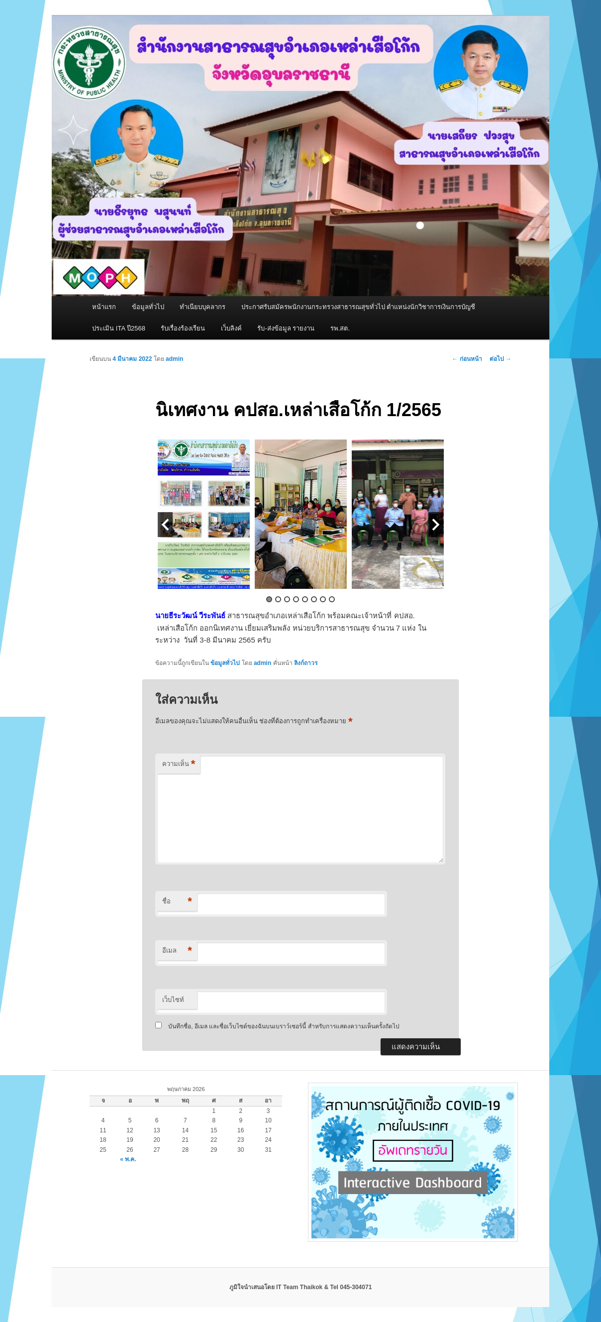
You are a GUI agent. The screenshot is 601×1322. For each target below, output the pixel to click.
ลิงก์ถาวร (305, 663)
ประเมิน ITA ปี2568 (118, 328)
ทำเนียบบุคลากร (202, 307)
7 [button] (323, 599)
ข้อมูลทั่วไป (148, 307)
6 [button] (314, 599)
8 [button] (332, 599)
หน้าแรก (104, 307)
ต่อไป (500, 358)
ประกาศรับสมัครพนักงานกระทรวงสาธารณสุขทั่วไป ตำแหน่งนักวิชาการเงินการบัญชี (358, 307)
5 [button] (305, 599)
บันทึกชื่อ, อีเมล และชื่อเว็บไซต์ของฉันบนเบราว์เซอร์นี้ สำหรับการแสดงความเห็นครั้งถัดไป (283, 1026)
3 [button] (287, 599)
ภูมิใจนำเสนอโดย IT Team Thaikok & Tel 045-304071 (300, 1287)
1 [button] (269, 599)
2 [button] (278, 599)
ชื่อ (177, 901)
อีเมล (177, 951)
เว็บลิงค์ (231, 328)
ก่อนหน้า (467, 358)
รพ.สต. (340, 328)
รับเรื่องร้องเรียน (183, 328)
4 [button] (296, 599)
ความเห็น (179, 764)
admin (174, 358)
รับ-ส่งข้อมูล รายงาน (285, 328)
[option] (203, 514)
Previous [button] (165, 524)
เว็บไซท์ (173, 999)
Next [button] (435, 524)
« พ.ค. (128, 1159)
